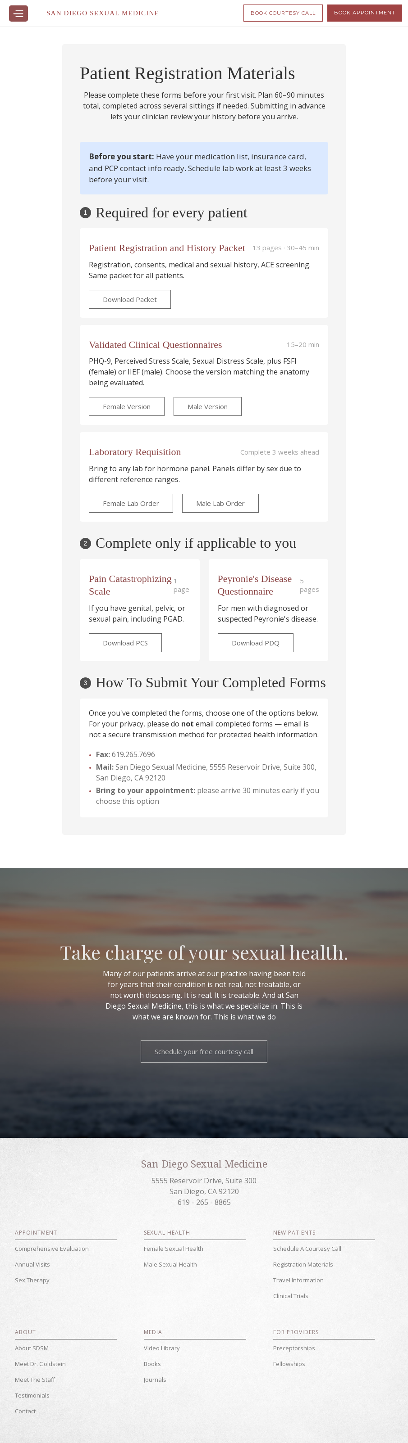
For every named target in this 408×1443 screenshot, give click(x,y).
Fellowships (289, 1364)
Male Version (208, 406)
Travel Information (298, 1280)
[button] (18, 13)
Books (152, 1364)
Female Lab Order (131, 503)
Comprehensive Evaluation (52, 1249)
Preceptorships (294, 1348)
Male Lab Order (220, 503)
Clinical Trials (290, 1296)
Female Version (127, 406)
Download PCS (125, 642)
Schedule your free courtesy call (204, 1051)
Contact (25, 1411)
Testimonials (32, 1395)
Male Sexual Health (170, 1264)
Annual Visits (32, 1264)
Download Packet (130, 299)
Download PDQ (256, 642)
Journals (155, 1379)
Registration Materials (303, 1264)
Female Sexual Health (173, 1249)
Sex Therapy (32, 1280)
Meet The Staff (35, 1379)
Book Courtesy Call (283, 13)
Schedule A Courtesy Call (307, 1249)
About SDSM (32, 1348)
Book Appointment (364, 12)
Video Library (162, 1348)
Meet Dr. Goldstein (40, 1364)
